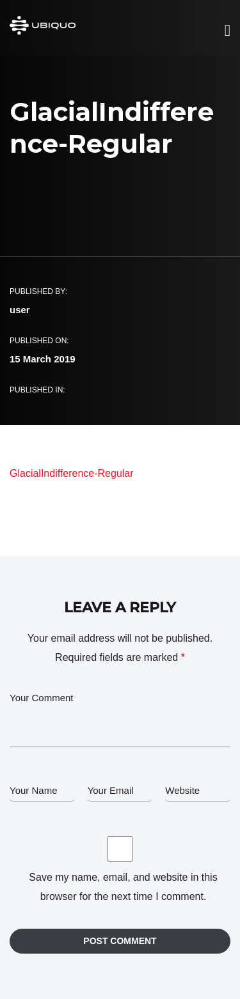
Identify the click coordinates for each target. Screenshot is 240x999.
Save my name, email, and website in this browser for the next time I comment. (123, 887)
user (20, 309)
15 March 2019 (43, 358)
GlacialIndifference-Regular (72, 473)
